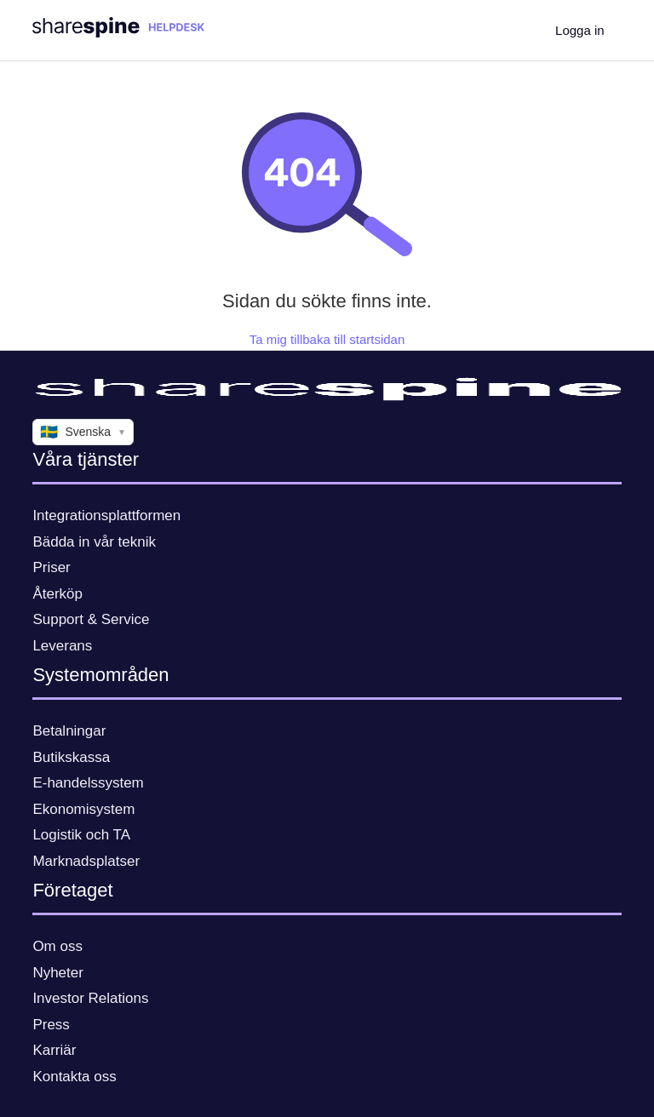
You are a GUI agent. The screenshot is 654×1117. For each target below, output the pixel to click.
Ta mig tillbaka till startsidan (327, 339)
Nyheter (57, 973)
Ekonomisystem (83, 809)
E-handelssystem (87, 783)
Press (50, 1025)
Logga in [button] (580, 30)
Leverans (62, 646)
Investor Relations (90, 998)
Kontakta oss (74, 1076)
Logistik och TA (81, 835)
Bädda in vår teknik (94, 542)
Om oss (57, 946)
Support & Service (90, 619)
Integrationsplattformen (106, 515)
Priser (51, 567)
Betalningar (69, 731)
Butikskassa (71, 757)
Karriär (54, 1050)
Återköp (57, 594)
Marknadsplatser (86, 861)
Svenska (83, 432)
